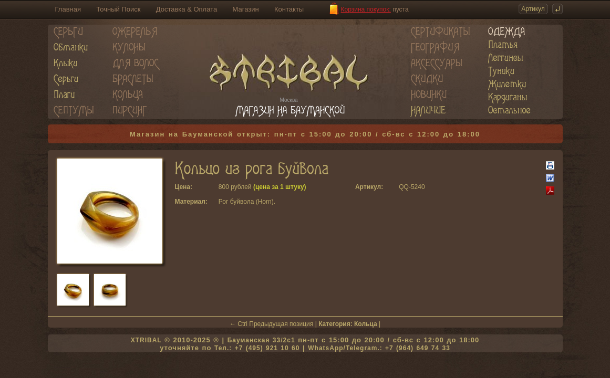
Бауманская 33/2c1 (261, 340)
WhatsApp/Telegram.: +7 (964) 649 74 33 (379, 348)
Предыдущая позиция (281, 324)
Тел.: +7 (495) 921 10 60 (256, 348)
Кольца (365, 324)
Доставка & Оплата (186, 9)
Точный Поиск (118, 9)
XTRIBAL (146, 340)
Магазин (246, 9)
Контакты (289, 9)
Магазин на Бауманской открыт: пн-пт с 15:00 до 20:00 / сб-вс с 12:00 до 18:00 (305, 134)
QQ (404, 187)
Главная (68, 9)
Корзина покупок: (366, 9)
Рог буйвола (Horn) (246, 201)
